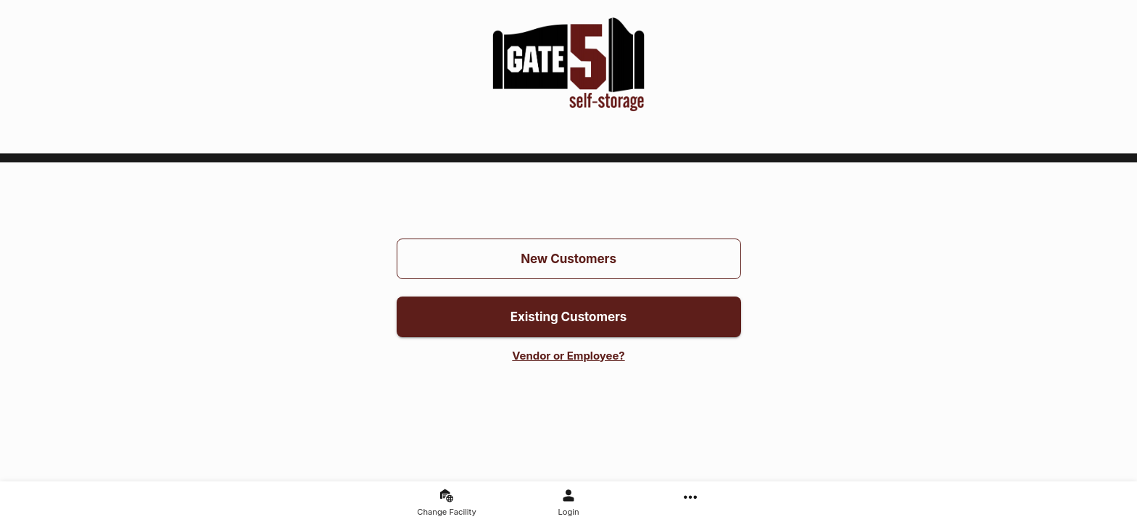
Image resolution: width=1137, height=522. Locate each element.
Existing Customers (569, 317)
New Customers (568, 258)
